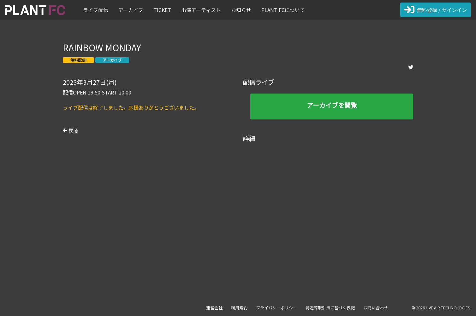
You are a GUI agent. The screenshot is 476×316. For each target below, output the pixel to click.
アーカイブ (130, 10)
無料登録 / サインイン (435, 10)
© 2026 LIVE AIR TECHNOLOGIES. (441, 308)
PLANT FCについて (283, 10)
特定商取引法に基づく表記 (330, 308)
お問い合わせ (375, 308)
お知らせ (241, 10)
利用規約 (239, 308)
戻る (71, 130)
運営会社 (214, 308)
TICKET (162, 10)
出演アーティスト (201, 10)
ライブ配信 (95, 10)
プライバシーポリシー (276, 308)
